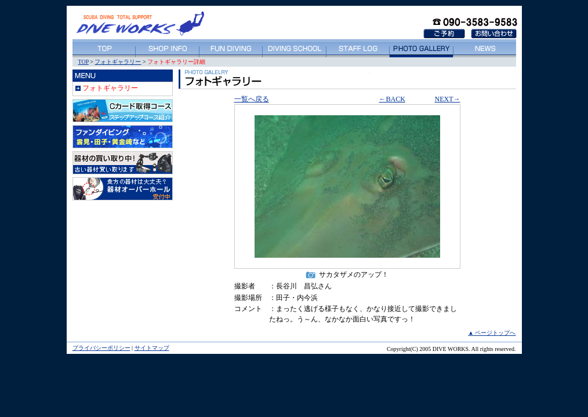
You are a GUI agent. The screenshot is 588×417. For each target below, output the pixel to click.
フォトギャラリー (118, 61)
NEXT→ (447, 99)
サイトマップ (152, 348)
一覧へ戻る (251, 99)
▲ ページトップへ (492, 333)
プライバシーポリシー (101, 348)
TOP (83, 61)
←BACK (392, 99)
